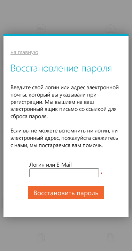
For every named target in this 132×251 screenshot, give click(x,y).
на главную (24, 51)
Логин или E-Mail (50, 164)
